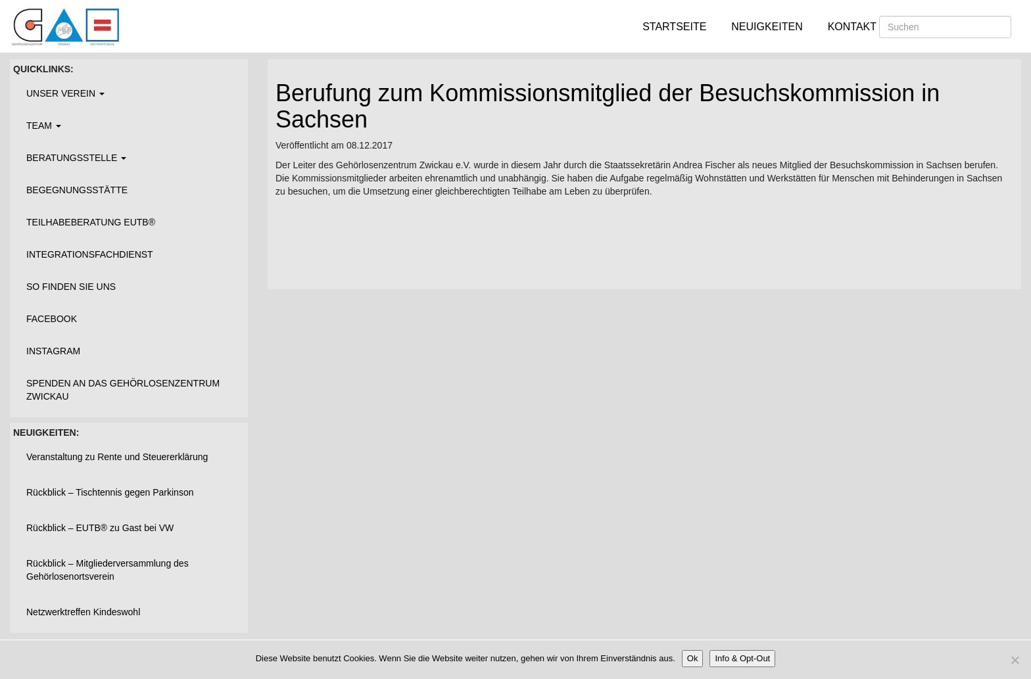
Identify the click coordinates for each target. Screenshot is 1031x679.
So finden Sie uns (71, 286)
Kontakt (852, 26)
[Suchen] (945, 27)
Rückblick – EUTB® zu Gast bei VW (100, 528)
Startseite (674, 26)
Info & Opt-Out (742, 658)
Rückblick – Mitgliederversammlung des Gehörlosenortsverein (107, 570)
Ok (692, 658)
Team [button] (43, 125)
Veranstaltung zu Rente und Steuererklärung (117, 457)
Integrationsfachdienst (89, 254)
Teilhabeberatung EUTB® (90, 222)
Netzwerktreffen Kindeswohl (83, 612)
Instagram (53, 351)
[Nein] (1014, 660)
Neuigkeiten (766, 26)
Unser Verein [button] (65, 93)
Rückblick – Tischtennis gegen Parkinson (109, 492)
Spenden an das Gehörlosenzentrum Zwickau (123, 390)
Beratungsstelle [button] (76, 157)
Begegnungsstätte (77, 190)
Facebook (51, 319)
